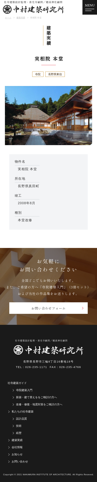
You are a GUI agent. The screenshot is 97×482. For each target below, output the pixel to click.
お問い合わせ (20, 461)
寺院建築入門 (24, 390)
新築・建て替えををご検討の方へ (36, 397)
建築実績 (20, 17)
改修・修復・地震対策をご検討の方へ (39, 404)
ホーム (8, 17)
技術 (18, 425)
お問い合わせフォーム (48, 308)
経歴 (18, 432)
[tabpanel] (48, 115)
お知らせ (17, 454)
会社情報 (17, 447)
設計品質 (21, 418)
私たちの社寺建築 (22, 411)
